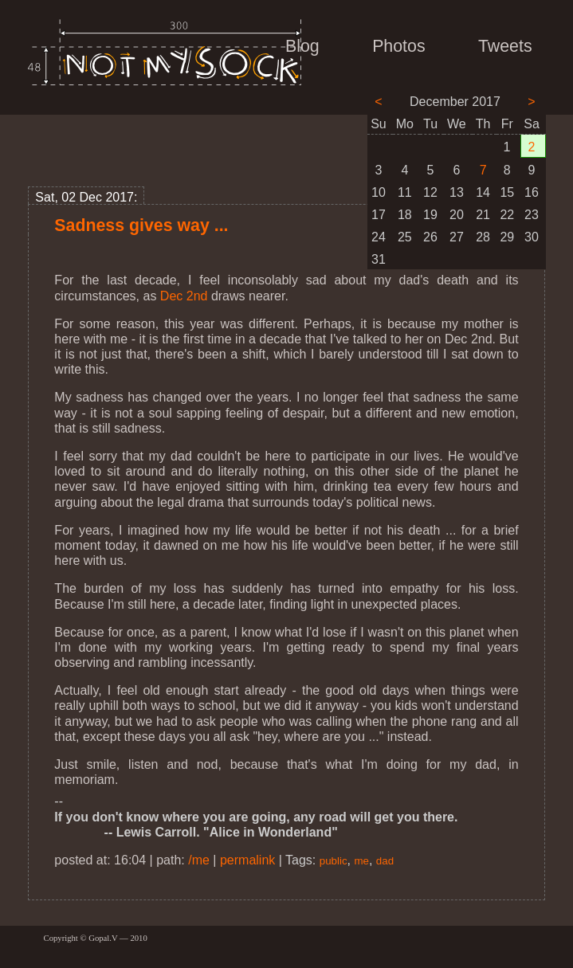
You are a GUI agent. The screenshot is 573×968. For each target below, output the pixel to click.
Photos (398, 46)
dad (385, 861)
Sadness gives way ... (141, 225)
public (333, 861)
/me (199, 860)
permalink (247, 860)
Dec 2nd (184, 296)
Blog (302, 46)
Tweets (505, 46)
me (361, 861)
